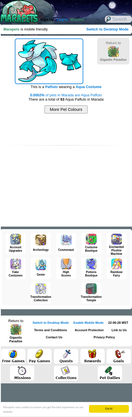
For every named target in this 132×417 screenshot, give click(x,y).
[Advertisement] (66, 129)
